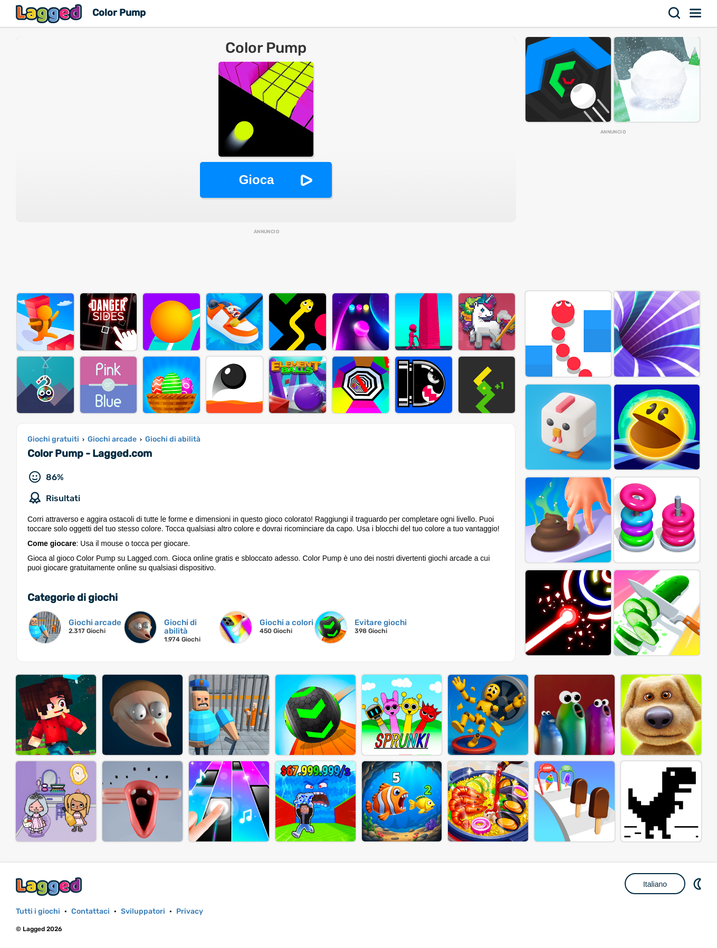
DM (698, 883)
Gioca (256, 180)
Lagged (50, 13)
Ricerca (674, 13)
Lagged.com (50, 886)
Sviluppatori (143, 911)
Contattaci (90, 911)
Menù (695, 13)
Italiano (655, 884)
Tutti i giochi (38, 911)
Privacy (189, 911)
